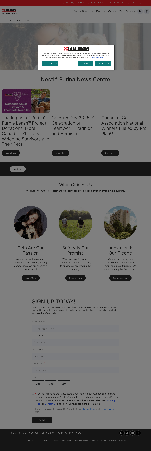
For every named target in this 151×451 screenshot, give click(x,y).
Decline (85, 63)
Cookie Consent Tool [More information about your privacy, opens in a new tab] (68, 55)
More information (97, 57)
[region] (76, 57)
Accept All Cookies (103, 63)
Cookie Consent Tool (50, 63)
